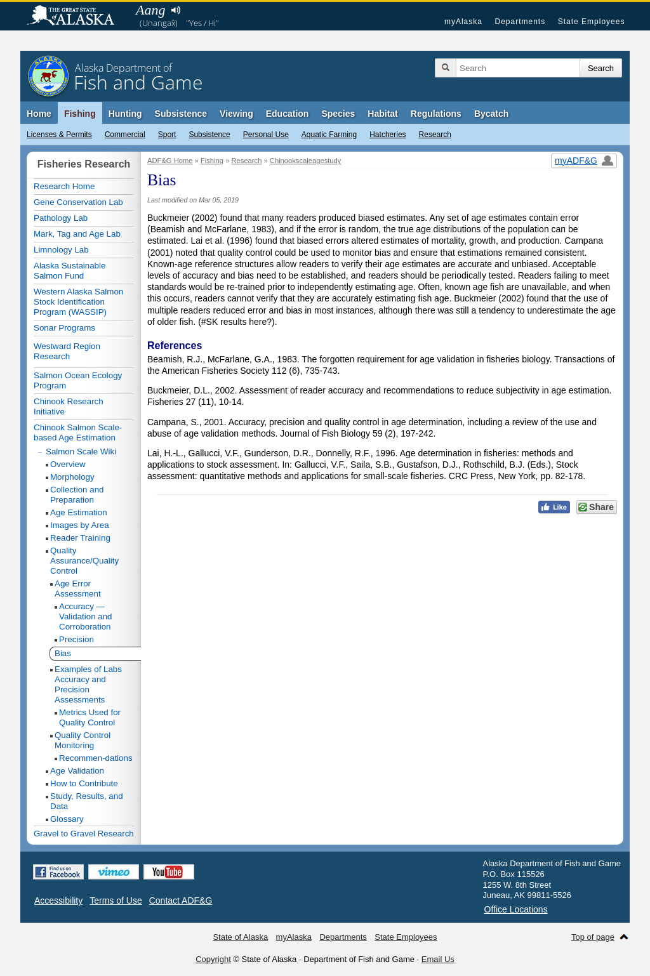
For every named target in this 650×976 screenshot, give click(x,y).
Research (435, 134)
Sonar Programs (64, 328)
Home (39, 114)
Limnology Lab (61, 249)
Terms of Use (116, 900)
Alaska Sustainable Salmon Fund (69, 270)
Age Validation (77, 770)
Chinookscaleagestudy (306, 160)
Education (287, 114)
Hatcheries (387, 134)
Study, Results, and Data (86, 801)
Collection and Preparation (76, 494)
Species (338, 114)
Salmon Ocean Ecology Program (78, 380)
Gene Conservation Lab (78, 202)
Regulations (436, 114)
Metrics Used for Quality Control (90, 717)
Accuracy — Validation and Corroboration (85, 616)
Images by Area (79, 525)
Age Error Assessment (78, 588)
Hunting (125, 114)
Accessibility (58, 900)
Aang (150, 10)
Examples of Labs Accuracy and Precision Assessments (88, 684)
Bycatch (491, 114)
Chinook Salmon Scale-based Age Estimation (78, 432)
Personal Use (266, 134)
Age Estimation (78, 512)
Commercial (125, 134)
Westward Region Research (67, 351)
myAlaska (463, 21)
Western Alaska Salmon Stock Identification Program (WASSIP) (78, 302)
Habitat (382, 114)
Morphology (72, 477)
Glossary (67, 819)
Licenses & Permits (59, 134)
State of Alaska (77, 16)
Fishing (80, 114)
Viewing (236, 114)
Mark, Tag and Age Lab (77, 234)
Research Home (64, 186)
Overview (68, 464)
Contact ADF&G (181, 900)
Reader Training (80, 538)
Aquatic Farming (329, 134)
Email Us (437, 959)
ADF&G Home (170, 160)
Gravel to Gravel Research (84, 833)
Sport (167, 134)
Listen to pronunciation (175, 10)
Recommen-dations (96, 758)
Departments (519, 21)
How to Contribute (84, 783)
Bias (63, 653)
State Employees (591, 21)
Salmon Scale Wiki (81, 451)
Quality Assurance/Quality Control (84, 561)
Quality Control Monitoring (82, 740)
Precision (76, 639)
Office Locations (516, 909)
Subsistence (209, 134)
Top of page (592, 937)
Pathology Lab (61, 218)
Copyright (213, 959)
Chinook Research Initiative (68, 406)
